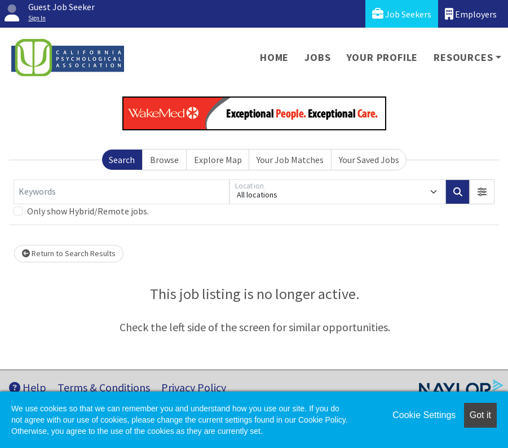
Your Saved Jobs (369, 159)
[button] (482, 191)
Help (27, 387)
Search (122, 159)
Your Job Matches (290, 159)
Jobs (317, 57)
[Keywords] (121, 191)
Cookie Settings (424, 415)
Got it (480, 415)
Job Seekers (401, 14)
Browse (164, 159)
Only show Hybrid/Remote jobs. (88, 211)
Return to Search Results (69, 253)
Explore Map (218, 159)
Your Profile (382, 57)
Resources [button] (463, 57)
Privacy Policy (193, 387)
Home (274, 57)
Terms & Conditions (104, 387)
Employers (471, 14)
